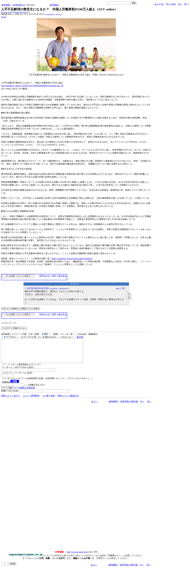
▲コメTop (159, 4)
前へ (186, 4)
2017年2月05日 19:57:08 (38, 288)
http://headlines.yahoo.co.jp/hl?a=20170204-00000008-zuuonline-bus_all (32, 86)
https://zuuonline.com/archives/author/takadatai (72, 258)
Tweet (3, 17)
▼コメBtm (171, 4)
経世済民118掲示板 (129, 406)
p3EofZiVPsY (63, 288)
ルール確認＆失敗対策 (24, 392)
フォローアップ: (8, 323)
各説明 (80, 337)
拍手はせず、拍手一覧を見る (53, 276)
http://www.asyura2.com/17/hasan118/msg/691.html (15, 12)
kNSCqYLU (59, 14)
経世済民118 (19, 5)
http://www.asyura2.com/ (77, 557)
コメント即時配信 (31, 400)
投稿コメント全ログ (10, 400)
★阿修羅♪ (6, 5)
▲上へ (94, 406)
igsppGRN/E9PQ (49, 14)
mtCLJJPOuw (54, 288)
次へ (180, 4)
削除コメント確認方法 (68, 400)
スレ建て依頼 (48, 400)
